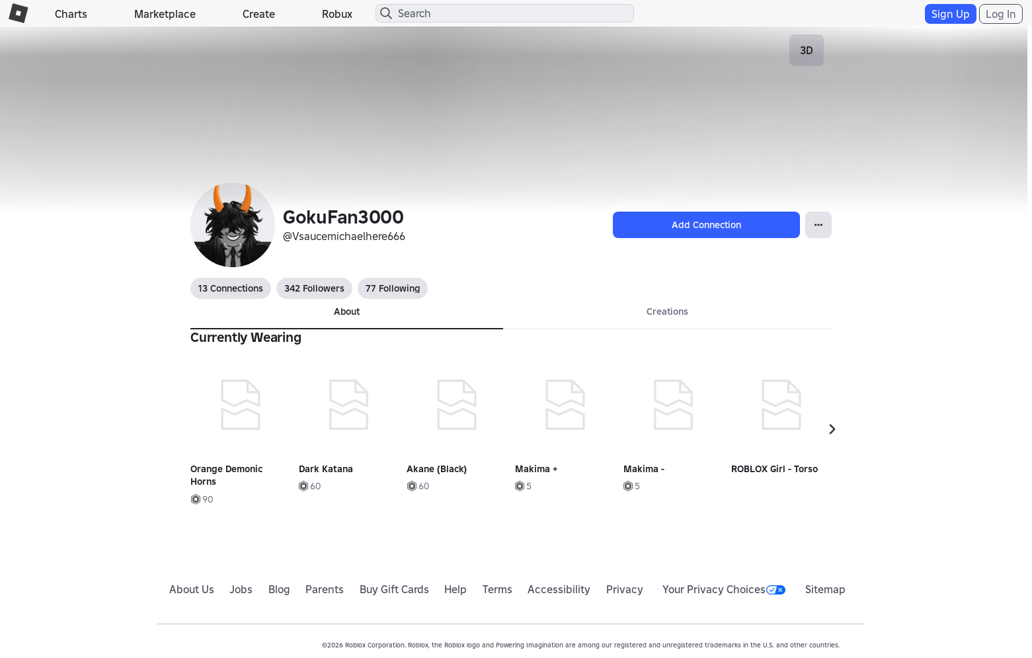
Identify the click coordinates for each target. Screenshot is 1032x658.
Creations (667, 311)
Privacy (624, 589)
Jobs (241, 589)
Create (259, 14)
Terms (497, 589)
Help (455, 589)
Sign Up (951, 14)
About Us (191, 589)
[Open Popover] (818, 225)
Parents (324, 589)
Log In (1001, 14)
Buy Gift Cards (394, 589)
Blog (279, 589)
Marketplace (165, 14)
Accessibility (559, 589)
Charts (71, 14)
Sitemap (825, 589)
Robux (337, 14)
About (347, 311)
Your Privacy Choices (723, 589)
